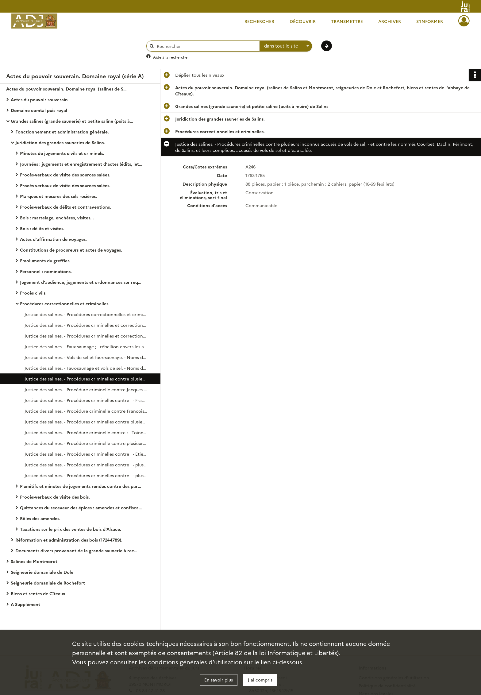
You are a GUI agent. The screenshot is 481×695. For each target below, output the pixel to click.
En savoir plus (218, 680)
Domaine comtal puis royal (39, 110)
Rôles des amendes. (40, 518)
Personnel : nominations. (46, 271)
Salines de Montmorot (34, 561)
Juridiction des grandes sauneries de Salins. (60, 142)
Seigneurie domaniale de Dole (42, 572)
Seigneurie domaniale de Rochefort (48, 583)
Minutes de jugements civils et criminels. (62, 153)
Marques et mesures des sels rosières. (58, 196)
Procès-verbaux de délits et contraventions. (65, 207)
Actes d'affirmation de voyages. (53, 239)
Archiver (389, 21)
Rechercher (259, 21)
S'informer (429, 21)
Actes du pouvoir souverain (39, 99)
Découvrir (303, 21)
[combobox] (286, 46)
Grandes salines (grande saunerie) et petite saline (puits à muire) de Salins (72, 121)
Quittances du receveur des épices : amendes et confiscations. (81, 507)
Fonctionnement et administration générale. (62, 132)
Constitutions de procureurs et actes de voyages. (71, 250)
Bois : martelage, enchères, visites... (57, 217)
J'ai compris (260, 680)
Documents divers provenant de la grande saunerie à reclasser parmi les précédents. (76, 550)
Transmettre (347, 21)
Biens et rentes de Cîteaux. (39, 593)
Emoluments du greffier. (45, 260)
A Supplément (25, 604)
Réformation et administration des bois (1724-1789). (68, 540)
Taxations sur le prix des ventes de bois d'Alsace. (70, 529)
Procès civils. (33, 293)
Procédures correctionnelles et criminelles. (65, 303)
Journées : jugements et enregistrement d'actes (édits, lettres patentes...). (81, 164)
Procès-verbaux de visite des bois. (55, 497)
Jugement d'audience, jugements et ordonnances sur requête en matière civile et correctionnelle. (81, 282)
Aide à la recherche (170, 57)
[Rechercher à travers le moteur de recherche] (206, 46)
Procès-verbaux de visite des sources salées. (65, 175)
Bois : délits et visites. (42, 228)
